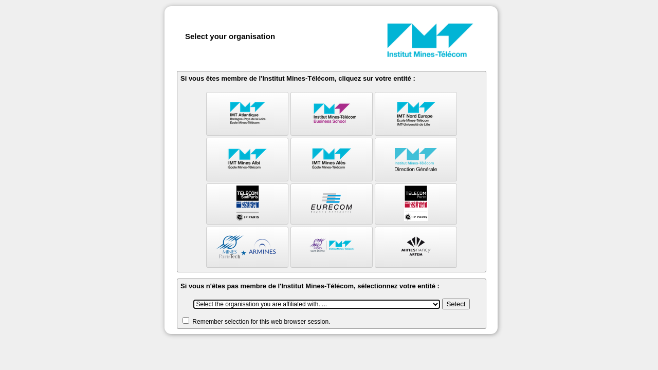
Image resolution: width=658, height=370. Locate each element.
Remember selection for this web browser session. (261, 321)
